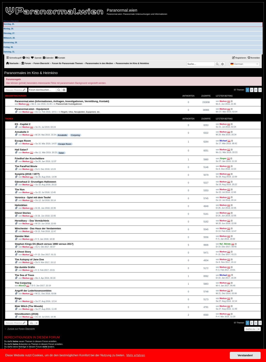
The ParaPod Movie (26, 166)
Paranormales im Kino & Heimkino (31, 73)
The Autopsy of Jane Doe (29, 259)
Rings (18, 298)
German (237, 64)
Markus (22, 104)
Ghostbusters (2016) (26, 314)
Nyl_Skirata (225, 244)
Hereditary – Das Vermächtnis (32, 220)
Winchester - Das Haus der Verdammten (38, 228)
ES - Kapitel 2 (22, 124)
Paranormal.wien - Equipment (32, 109)
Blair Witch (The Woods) (29, 306)
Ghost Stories (23, 213)
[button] (260, 90)
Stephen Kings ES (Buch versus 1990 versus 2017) (44, 244)
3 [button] (255, 90)
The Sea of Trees (24, 275)
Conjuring (75, 135)
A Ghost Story (23, 251)
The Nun (20, 189)
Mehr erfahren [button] (135, 355)
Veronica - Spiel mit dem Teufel (33, 197)
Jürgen (223, 158)
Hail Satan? (21, 149)
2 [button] (251, 90)
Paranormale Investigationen (69, 104)
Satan (61, 153)
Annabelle (62, 135)
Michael (223, 141)
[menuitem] (26, 58)
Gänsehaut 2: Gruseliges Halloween (35, 181)
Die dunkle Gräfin (25, 267)
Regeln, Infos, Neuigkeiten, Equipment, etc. (80, 112)
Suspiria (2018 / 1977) (27, 174)
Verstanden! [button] (245, 355)
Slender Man (22, 236)
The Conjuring (23, 283)
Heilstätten (21, 205)
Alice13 (22, 285)
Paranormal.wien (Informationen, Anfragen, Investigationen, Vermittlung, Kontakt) (62, 101)
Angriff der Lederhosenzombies (33, 290)
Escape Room (23, 140)
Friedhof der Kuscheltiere (29, 158)
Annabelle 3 (21, 132)
